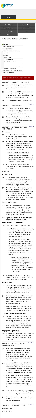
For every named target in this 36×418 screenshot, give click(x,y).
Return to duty (7, 63)
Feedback (9, 34)
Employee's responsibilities (10, 68)
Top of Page (31, 104)
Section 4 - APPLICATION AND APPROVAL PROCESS (12, 70)
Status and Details (26, 25)
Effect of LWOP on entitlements (10, 61)
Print (26, 31)
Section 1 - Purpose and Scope (8, 46)
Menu (8, 17)
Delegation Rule (10, 89)
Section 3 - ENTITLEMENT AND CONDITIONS (11, 51)
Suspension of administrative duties (11, 66)
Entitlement (5, 53)
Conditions (5, 55)
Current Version (9, 25)
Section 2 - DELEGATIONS (7, 48)
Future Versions (9, 31)
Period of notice (7, 57)
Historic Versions (26, 28)
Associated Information (9, 28)
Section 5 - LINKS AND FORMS (8, 72)
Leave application (7, 408)
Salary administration (8, 59)
